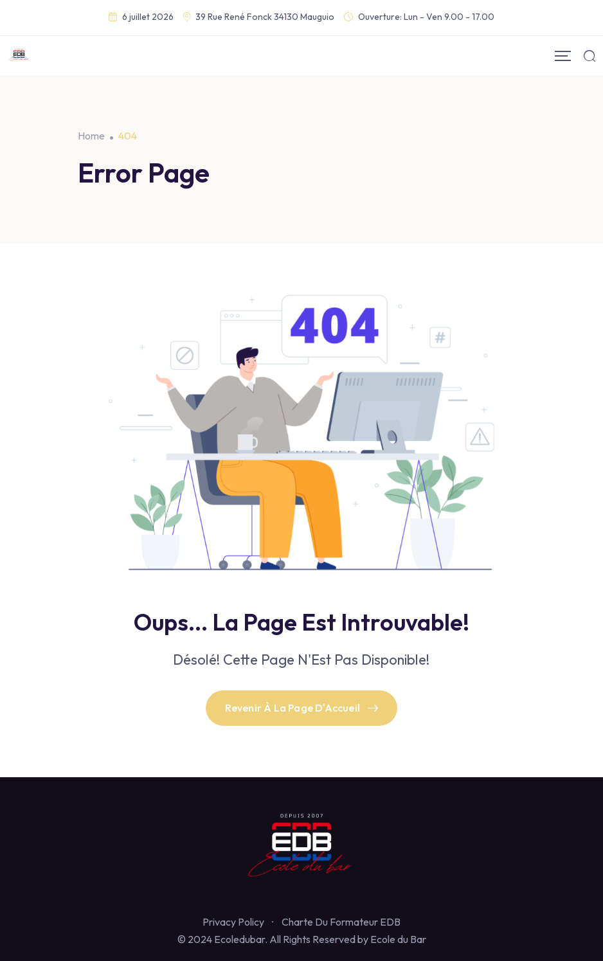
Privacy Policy (233, 921)
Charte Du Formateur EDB (341, 921)
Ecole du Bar (398, 939)
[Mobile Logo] (19, 55)
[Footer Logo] (301, 847)
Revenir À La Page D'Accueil (302, 707)
